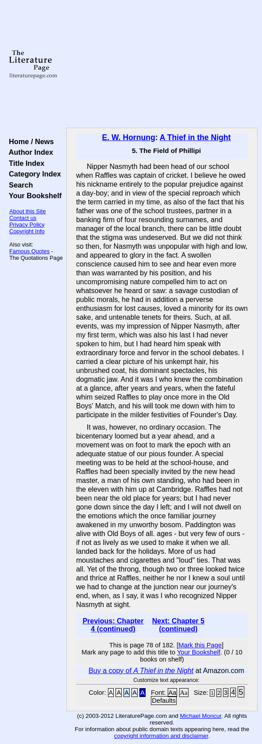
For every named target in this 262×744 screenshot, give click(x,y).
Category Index (33, 174)
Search (19, 185)
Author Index (29, 152)
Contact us (22, 218)
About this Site (27, 211)
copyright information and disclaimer (161, 735)
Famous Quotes (29, 251)
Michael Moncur (200, 716)
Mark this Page (200, 645)
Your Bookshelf (33, 196)
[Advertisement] (162, 64)
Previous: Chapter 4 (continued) (113, 625)
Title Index (24, 163)
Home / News (29, 141)
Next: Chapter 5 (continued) (178, 625)
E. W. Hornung (128, 137)
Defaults (164, 700)
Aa (173, 692)
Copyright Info (27, 231)
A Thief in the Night (195, 137)
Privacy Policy (27, 224)
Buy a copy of (141, 670)
